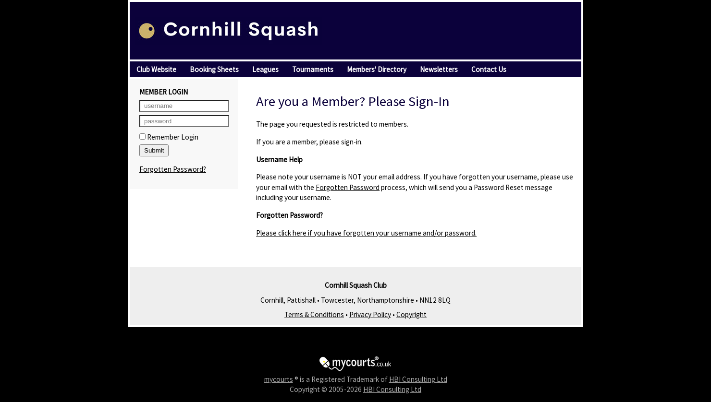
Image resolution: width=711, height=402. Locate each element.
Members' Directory (376, 69)
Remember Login (168, 137)
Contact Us (488, 69)
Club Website (156, 69)
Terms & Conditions (314, 314)
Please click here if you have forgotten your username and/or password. (366, 232)
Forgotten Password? (172, 169)
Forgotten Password (348, 187)
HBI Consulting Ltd (418, 379)
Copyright (411, 314)
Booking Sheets (214, 69)
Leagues (265, 69)
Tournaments (312, 69)
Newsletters (439, 69)
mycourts (278, 379)
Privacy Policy (370, 314)
